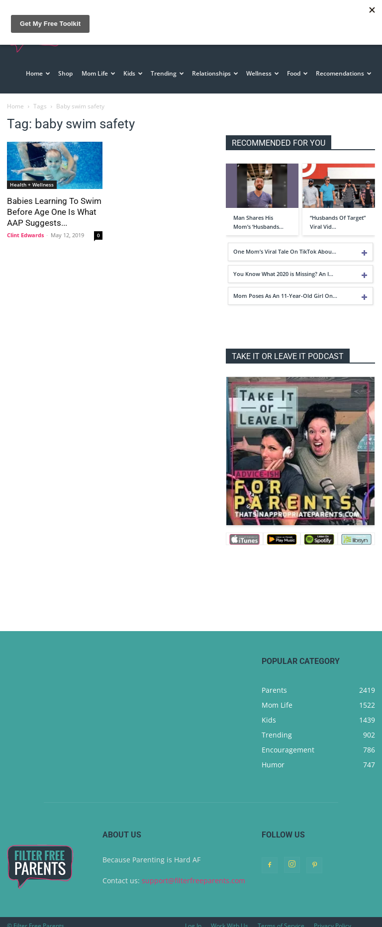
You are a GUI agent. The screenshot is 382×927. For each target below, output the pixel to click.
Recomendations (344, 73)
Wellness (262, 73)
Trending (167, 73)
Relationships (215, 73)
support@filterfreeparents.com (193, 872)
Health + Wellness (32, 176)
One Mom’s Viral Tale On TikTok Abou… (284, 243)
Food (297, 73)
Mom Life (98, 73)
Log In (193, 917)
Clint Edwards (25, 226)
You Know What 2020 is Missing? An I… (283, 265)
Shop (65, 73)
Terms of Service (281, 917)
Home (38, 73)
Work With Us (229, 917)
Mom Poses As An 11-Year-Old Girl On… (285, 287)
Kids (133, 73)
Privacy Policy (332, 917)
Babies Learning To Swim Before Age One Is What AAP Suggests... (54, 203)
